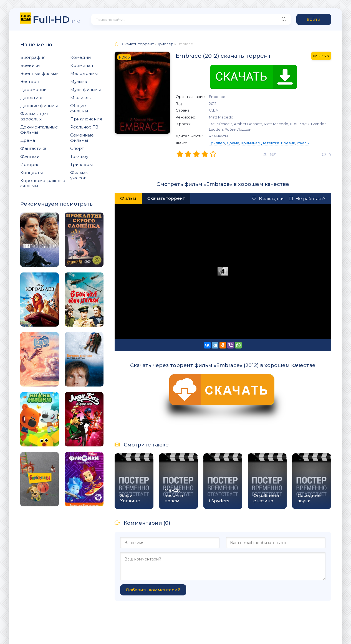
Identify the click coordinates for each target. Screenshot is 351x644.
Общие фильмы (79, 108)
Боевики (30, 65)
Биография (33, 57)
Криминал (81, 65)
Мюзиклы (81, 97)
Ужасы (303, 143)
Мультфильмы (85, 89)
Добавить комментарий (153, 589)
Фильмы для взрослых (34, 116)
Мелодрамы (84, 73)
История (29, 164)
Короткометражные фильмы (42, 183)
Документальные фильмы (39, 129)
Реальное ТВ (84, 127)
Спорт (77, 148)
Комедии (80, 57)
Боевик (288, 143)
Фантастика (33, 148)
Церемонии (33, 89)
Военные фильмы (39, 73)
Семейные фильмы (82, 137)
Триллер (217, 143)
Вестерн (29, 81)
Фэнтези (29, 156)
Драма (27, 140)
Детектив (270, 143)
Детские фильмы (39, 105)
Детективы (32, 97)
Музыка (78, 81)
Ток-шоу (79, 156)
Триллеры (81, 164)
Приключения (86, 119)
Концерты (31, 172)
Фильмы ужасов (79, 175)
